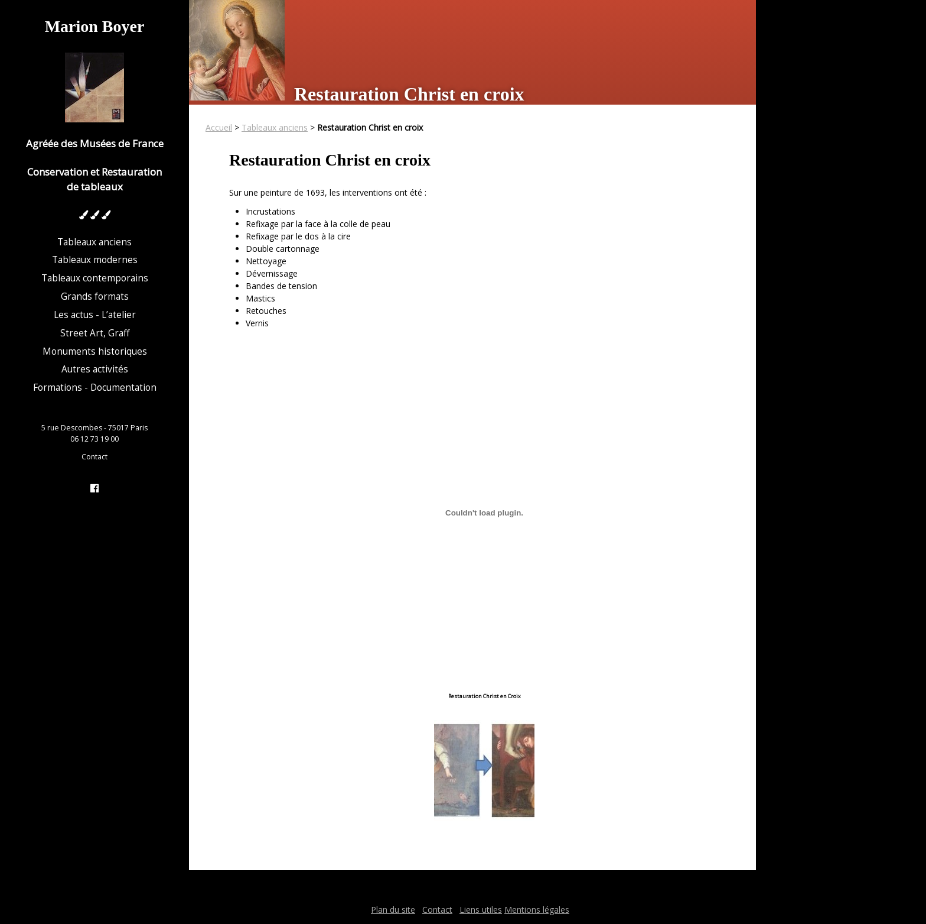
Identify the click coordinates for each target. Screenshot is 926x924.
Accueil (219, 127)
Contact (94, 457)
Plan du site (393, 909)
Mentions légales (536, 909)
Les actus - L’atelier (95, 315)
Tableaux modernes (95, 260)
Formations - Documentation (94, 387)
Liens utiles (480, 909)
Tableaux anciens (94, 242)
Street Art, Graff (94, 333)
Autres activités (94, 369)
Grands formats (95, 296)
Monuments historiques (95, 351)
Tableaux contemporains (94, 278)
